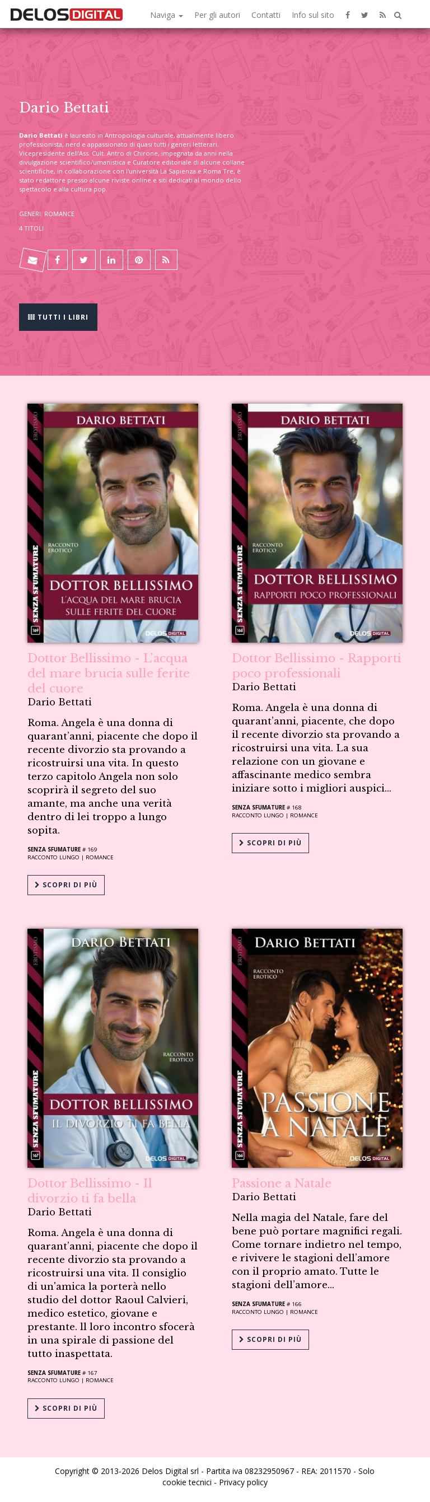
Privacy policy (243, 1482)
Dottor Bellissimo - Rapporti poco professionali (316, 666)
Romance (100, 857)
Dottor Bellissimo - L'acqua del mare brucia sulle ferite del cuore (108, 673)
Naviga (166, 15)
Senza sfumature (54, 849)
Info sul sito (313, 15)
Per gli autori (217, 15)
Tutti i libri (58, 316)
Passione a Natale (281, 1183)
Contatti (266, 15)
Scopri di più (66, 885)
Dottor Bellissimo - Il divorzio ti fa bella (89, 1191)
